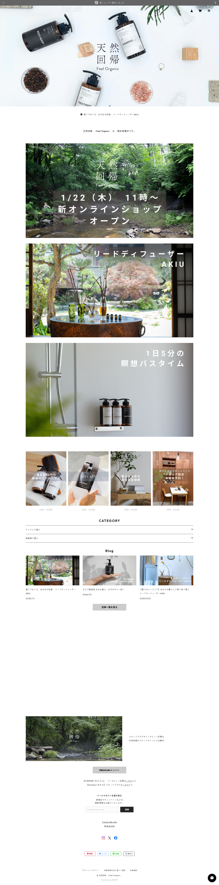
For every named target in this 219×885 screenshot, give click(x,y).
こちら (129, 781)
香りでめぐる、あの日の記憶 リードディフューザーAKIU (109, 114)
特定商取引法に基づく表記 (115, 870)
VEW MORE (46, 509)
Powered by (109, 880)
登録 (127, 809)
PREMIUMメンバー (109, 770)
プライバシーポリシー (91, 870)
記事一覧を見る (109, 607)
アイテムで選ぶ (33, 529)
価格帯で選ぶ (32, 538)
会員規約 (133, 870)
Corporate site (109, 822)
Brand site (109, 826)
